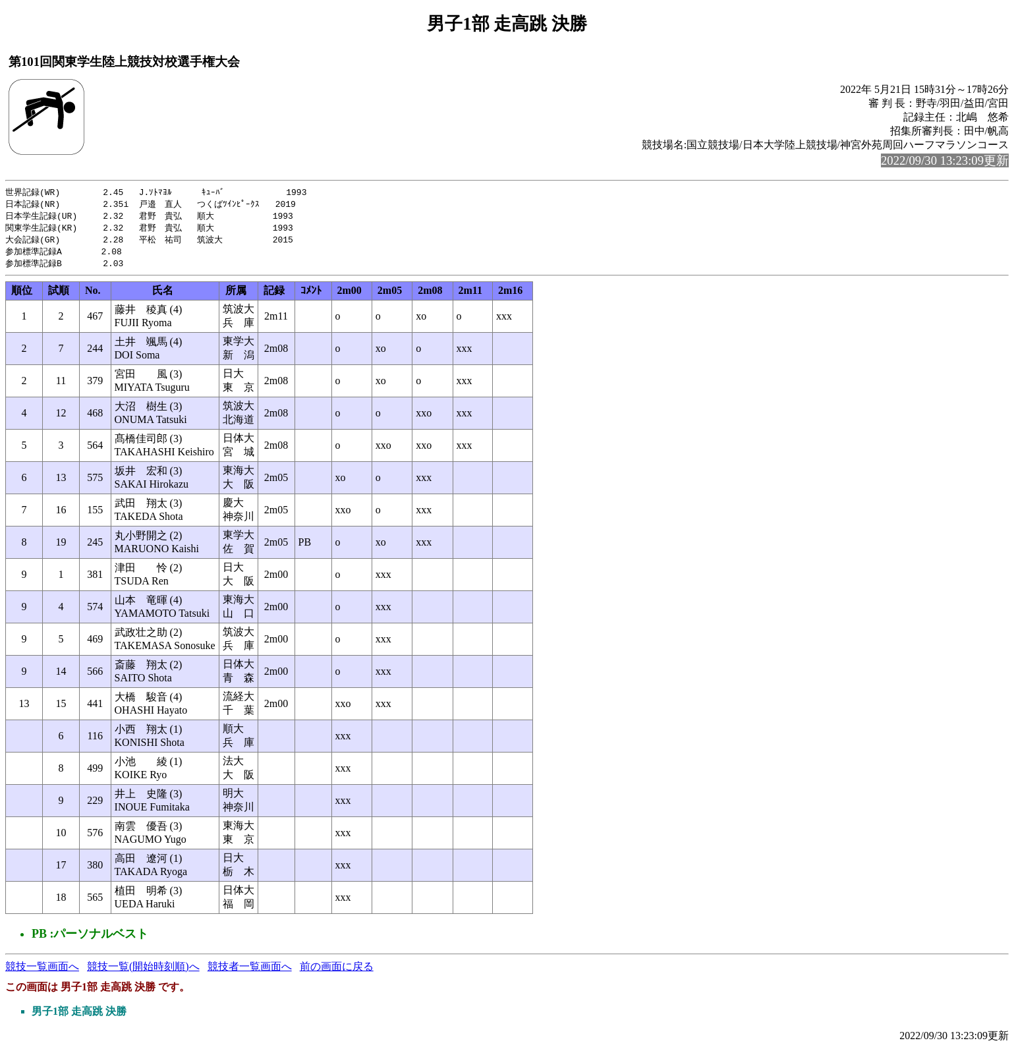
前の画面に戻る (337, 971)
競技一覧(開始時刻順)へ (143, 971)
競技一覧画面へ (42, 971)
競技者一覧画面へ (250, 971)
